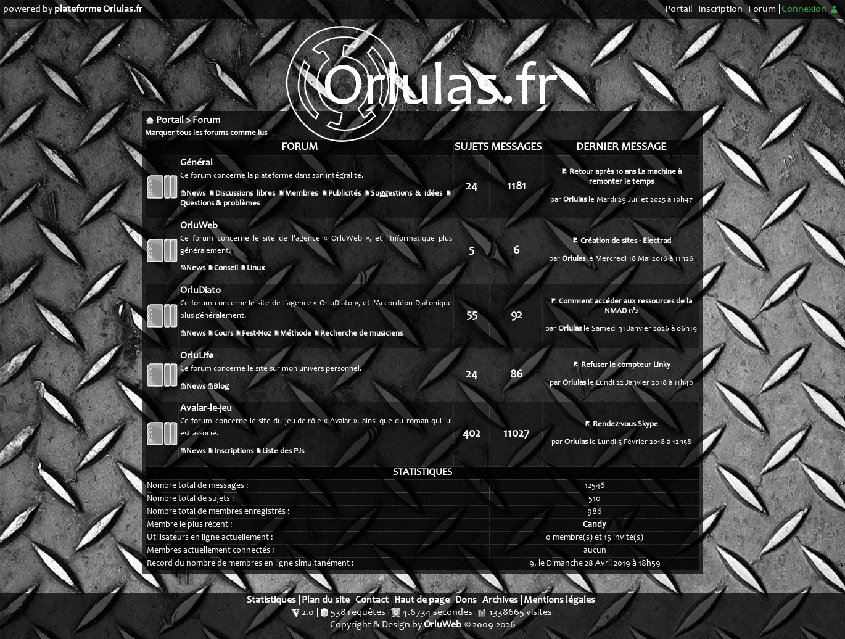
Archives (500, 600)
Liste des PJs (283, 452)
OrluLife (196, 356)
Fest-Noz (256, 334)
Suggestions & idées (406, 194)
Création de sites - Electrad (625, 241)
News (195, 194)
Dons (466, 600)
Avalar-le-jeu (206, 408)
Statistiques (271, 600)
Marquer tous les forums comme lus (206, 134)
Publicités (344, 194)
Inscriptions (234, 452)
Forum (762, 9)
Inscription (720, 9)
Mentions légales (559, 600)
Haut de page (422, 600)
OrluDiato (200, 290)
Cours (223, 334)
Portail (679, 9)
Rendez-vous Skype (625, 425)
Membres (301, 194)
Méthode (295, 334)
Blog (221, 387)
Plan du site (326, 600)
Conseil (226, 269)
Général (196, 163)
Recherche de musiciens (361, 334)
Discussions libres (244, 194)
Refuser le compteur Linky (625, 365)
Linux (256, 269)
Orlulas (575, 200)
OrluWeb (199, 226)
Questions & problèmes (220, 204)
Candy (594, 525)
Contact (372, 600)
